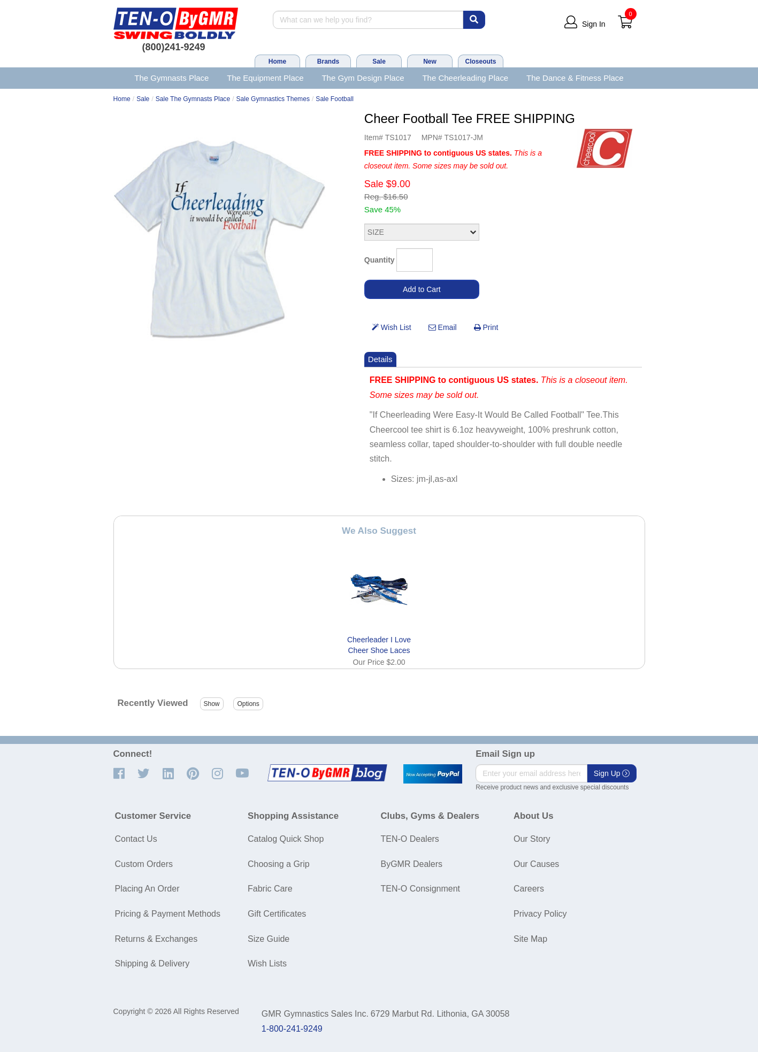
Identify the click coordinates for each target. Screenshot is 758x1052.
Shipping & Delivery (152, 963)
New (430, 61)
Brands (328, 61)
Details (380, 359)
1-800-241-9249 (292, 1028)
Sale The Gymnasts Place (193, 99)
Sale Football (335, 99)
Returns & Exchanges (156, 938)
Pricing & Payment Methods (167, 913)
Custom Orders (144, 864)
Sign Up (612, 773)
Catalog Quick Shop (286, 838)
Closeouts (480, 61)
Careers (529, 888)
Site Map (530, 938)
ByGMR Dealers (412, 864)
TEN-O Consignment (421, 888)
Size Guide (268, 938)
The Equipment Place (265, 77)
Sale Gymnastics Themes (273, 99)
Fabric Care (270, 888)
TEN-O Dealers (410, 838)
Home (277, 61)
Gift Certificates (277, 913)
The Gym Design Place (362, 77)
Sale (379, 61)
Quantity (379, 260)
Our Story (532, 838)
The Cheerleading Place (465, 77)
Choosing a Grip (279, 864)
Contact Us (136, 838)
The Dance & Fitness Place (575, 77)
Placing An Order (147, 888)
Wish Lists (267, 963)
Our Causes (536, 864)
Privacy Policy (540, 913)
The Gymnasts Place (171, 77)
